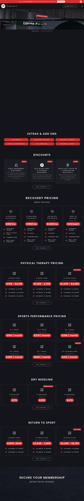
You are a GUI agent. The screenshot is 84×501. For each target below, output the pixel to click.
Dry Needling (42, 144)
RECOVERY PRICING (42, 140)
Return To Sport (68, 144)
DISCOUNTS (16, 140)
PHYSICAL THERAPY (68, 140)
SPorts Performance (16, 144)
